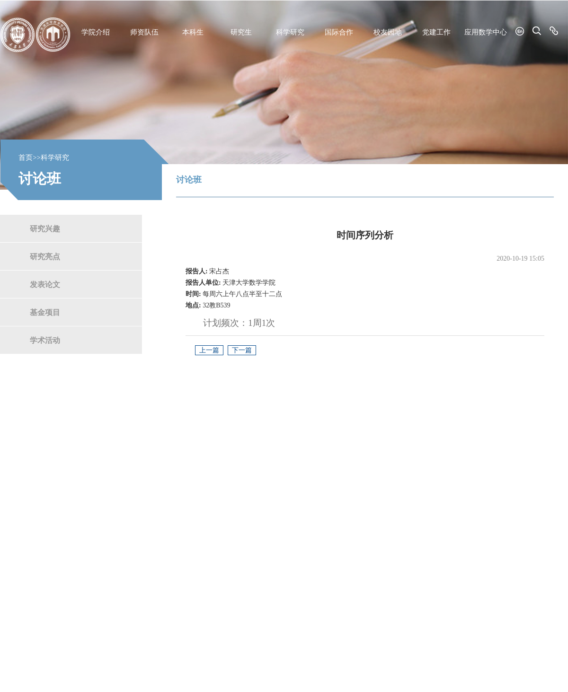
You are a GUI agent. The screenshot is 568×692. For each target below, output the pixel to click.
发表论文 (45, 284)
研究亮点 (45, 256)
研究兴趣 (45, 228)
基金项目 (45, 311)
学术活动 (45, 339)
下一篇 (242, 350)
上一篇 (209, 350)
